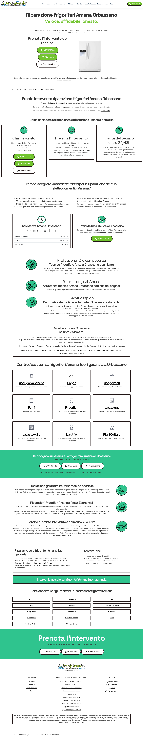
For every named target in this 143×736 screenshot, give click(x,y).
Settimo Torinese (66, 353)
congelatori (112, 383)
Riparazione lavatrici (71, 706)
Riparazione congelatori (71, 691)
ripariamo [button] (46, 4)
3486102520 (134, 4)
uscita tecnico (90, 4)
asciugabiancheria (31, 383)
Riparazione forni (71, 694)
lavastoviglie (31, 434)
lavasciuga (111, 407)
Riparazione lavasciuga (71, 700)
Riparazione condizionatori (72, 688)
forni (31, 407)
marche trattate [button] (59, 4)
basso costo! (105, 111)
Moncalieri (83, 350)
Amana (40, 89)
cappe (71, 383)
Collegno (52, 350)
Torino (22, 350)
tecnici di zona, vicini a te (59, 103)
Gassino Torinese (63, 350)
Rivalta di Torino (112, 350)
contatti (80, 4)
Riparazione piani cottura (71, 710)
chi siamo (72, 4)
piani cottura (111, 434)
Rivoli (121, 350)
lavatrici (71, 434)
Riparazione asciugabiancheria (71, 681)
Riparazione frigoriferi (71, 697)
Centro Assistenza (19, 89)
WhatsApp (48, 57)
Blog (111, 4)
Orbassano (101, 350)
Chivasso (44, 350)
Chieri (37, 350)
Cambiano (30, 350)
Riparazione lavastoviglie (71, 703)
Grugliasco (75, 350)
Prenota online (102, 4)
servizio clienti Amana (43, 563)
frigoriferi (32, 89)
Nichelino (92, 350)
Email (111, 688)
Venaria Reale (79, 353)
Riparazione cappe (72, 685)
